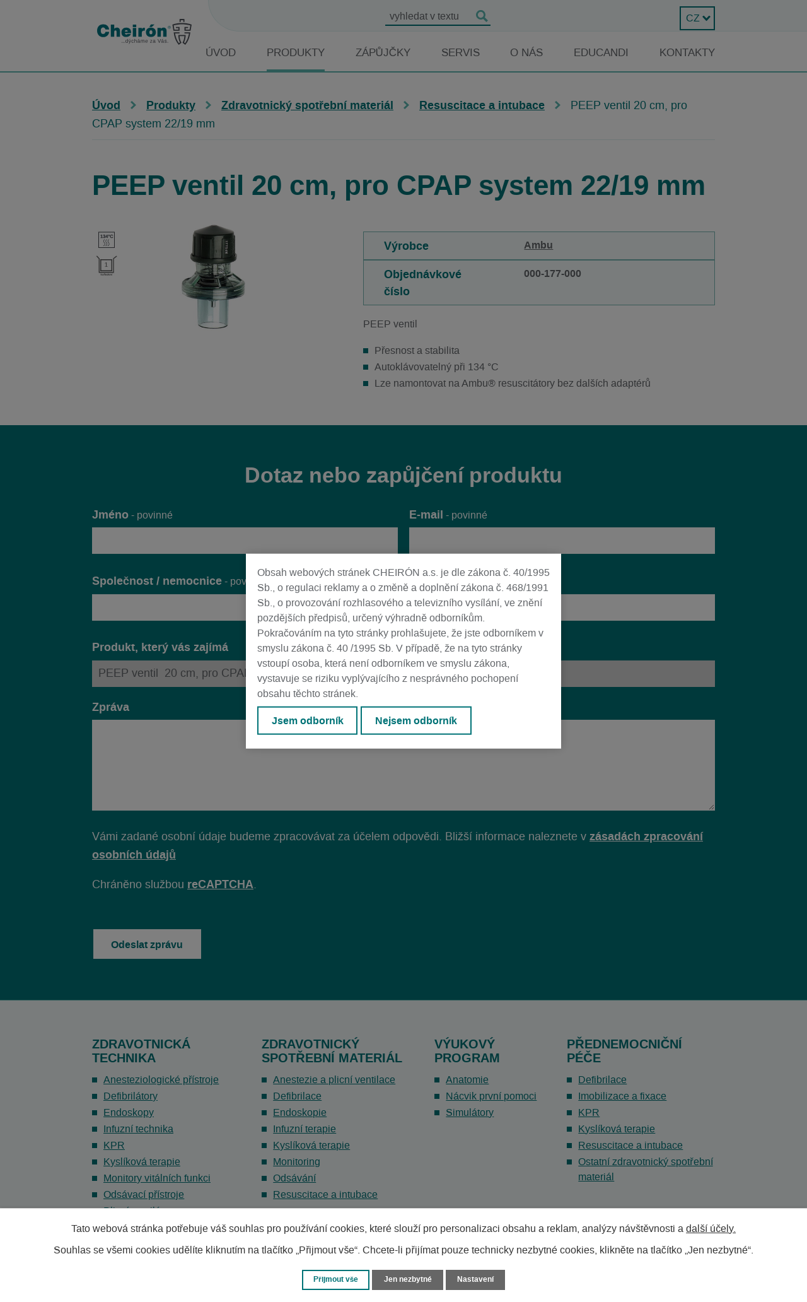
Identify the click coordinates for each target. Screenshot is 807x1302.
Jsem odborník (309, 722)
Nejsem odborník (423, 722)
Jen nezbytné (409, 1279)
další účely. (711, 1227)
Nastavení (480, 1279)
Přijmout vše (333, 1279)
